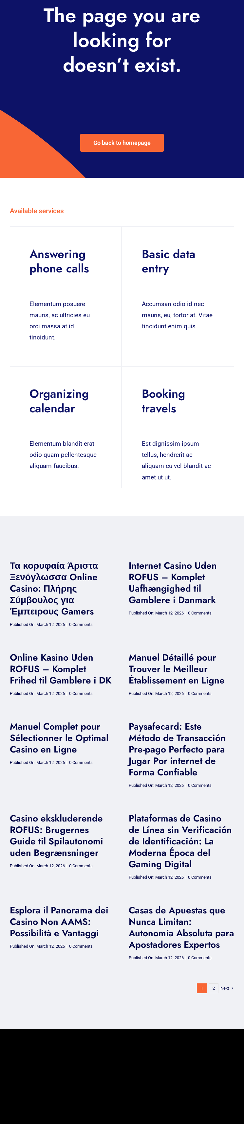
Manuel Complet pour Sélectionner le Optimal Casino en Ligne (59, 738)
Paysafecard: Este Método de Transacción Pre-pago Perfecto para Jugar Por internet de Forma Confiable (177, 749)
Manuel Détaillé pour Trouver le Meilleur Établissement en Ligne (177, 669)
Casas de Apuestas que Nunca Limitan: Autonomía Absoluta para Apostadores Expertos (181, 927)
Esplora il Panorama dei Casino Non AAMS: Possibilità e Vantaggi (59, 922)
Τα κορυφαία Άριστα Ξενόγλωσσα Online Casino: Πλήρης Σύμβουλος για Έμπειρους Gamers (54, 588)
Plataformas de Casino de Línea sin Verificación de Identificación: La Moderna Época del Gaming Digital (180, 841)
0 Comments (81, 624)
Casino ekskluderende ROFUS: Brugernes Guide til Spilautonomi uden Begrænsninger (56, 835)
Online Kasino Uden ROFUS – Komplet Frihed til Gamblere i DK (60, 669)
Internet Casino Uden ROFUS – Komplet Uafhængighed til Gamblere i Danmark (173, 583)
